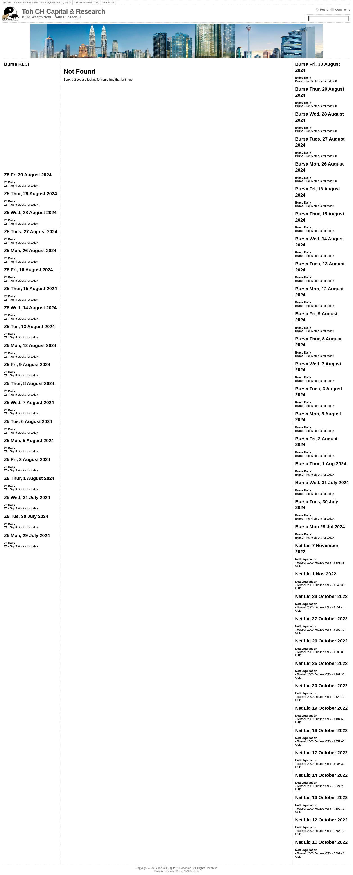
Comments (342, 9)
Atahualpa (192, 871)
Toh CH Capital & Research (63, 12)
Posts (324, 9)
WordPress (176, 871)
